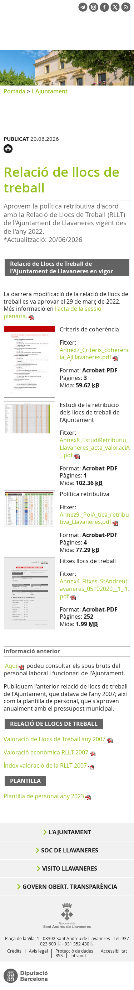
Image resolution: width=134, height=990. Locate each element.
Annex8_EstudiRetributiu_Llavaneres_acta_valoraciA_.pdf (95, 447)
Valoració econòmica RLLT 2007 (46, 752)
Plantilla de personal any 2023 (44, 796)
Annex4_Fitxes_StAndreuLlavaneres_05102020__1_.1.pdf (95, 588)
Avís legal (38, 951)
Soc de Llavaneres (69, 850)
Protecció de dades (74, 951)
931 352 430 (77, 944)
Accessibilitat (114, 951)
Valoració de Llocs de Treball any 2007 (54, 739)
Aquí (11, 666)
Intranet (78, 955)
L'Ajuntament (49, 91)
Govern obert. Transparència (70, 887)
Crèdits (14, 951)
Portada (14, 91)
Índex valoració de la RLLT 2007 (45, 765)
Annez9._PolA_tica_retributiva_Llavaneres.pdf (94, 518)
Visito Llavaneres (69, 868)
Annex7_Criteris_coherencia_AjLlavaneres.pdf (95, 353)
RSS (59, 955)
